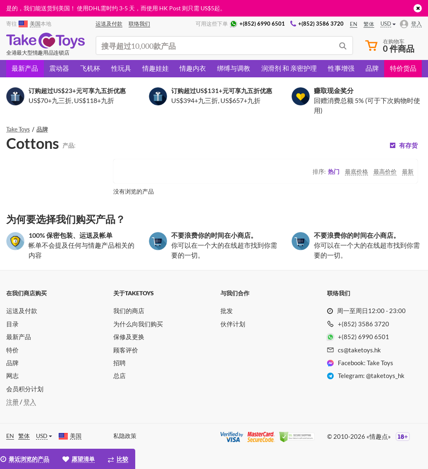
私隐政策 (124, 435)
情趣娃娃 (155, 68)
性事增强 (341, 68)
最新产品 (25, 68)
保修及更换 (128, 336)
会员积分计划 (24, 388)
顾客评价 (125, 350)
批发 (226, 310)
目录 (12, 324)
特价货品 (403, 68)
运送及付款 (21, 310)
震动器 (59, 68)
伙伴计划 (232, 324)
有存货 (408, 145)
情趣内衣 (192, 68)
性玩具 (121, 68)
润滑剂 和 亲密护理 (289, 68)
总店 (119, 375)
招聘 (119, 362)
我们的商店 (128, 310)
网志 (12, 375)
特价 (12, 350)
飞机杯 (90, 68)
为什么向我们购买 (138, 324)
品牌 (372, 68)
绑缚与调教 (233, 68)
